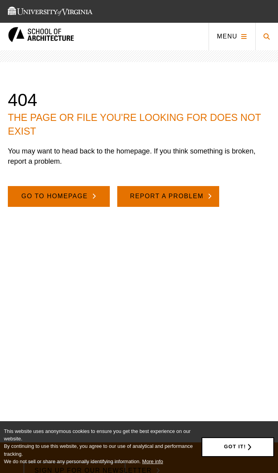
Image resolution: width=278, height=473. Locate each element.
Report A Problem (168, 196)
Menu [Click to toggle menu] (227, 36)
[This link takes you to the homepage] (41, 37)
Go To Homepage (56, 196)
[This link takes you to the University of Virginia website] (50, 11)
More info (152, 461)
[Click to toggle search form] (266, 36)
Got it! (235, 446)
